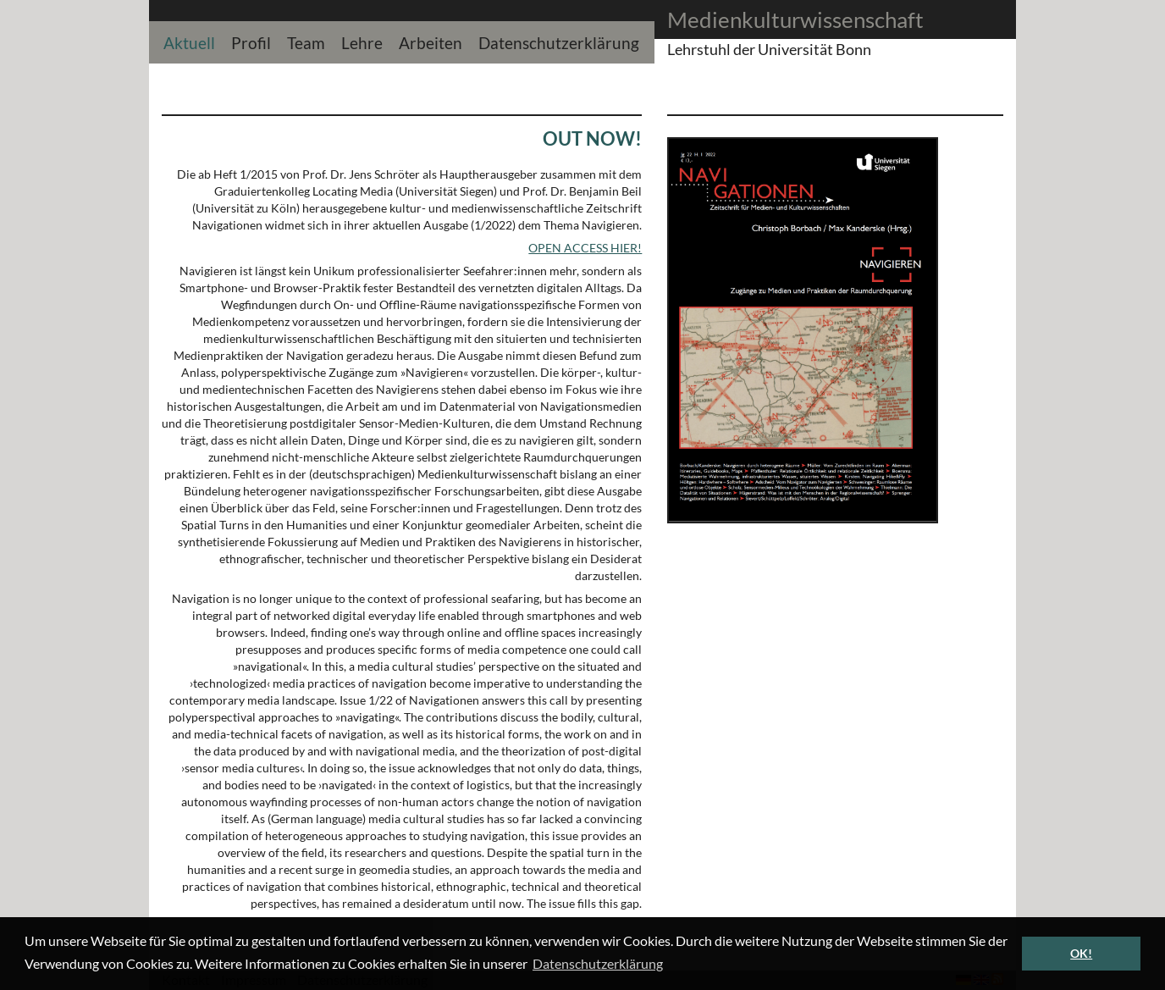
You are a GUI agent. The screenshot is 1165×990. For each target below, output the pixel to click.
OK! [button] (1081, 953)
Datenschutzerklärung (558, 41)
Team (306, 41)
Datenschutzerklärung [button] (598, 963)
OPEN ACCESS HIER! (585, 248)
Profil (251, 41)
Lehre (362, 41)
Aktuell (189, 41)
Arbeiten (430, 41)
